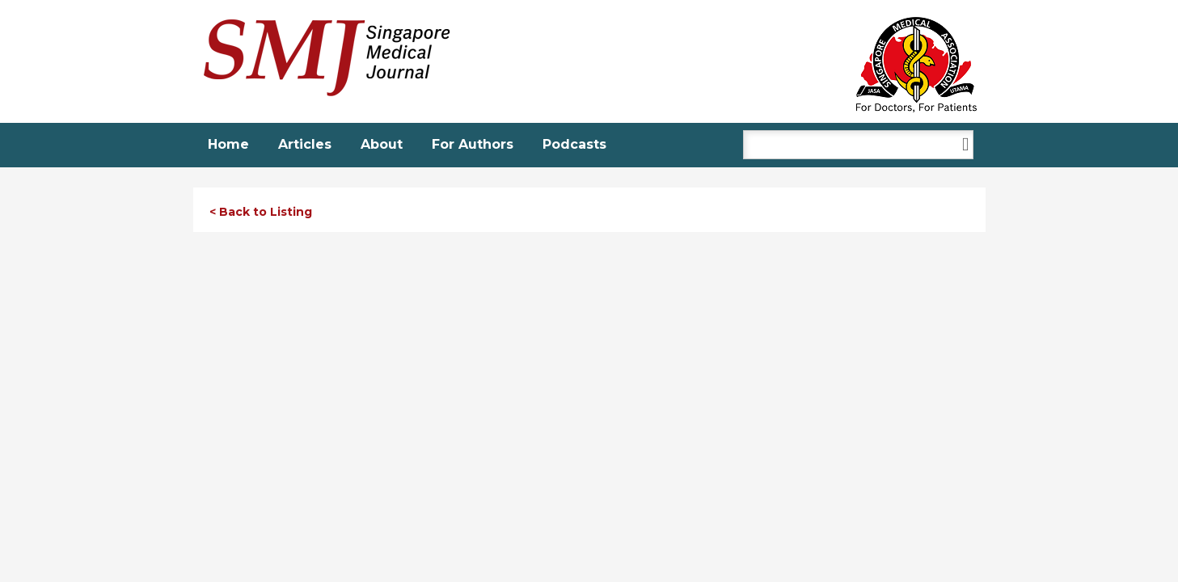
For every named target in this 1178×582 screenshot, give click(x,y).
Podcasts (574, 144)
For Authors (472, 144)
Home (228, 144)
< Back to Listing (260, 212)
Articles (304, 144)
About (382, 144)
